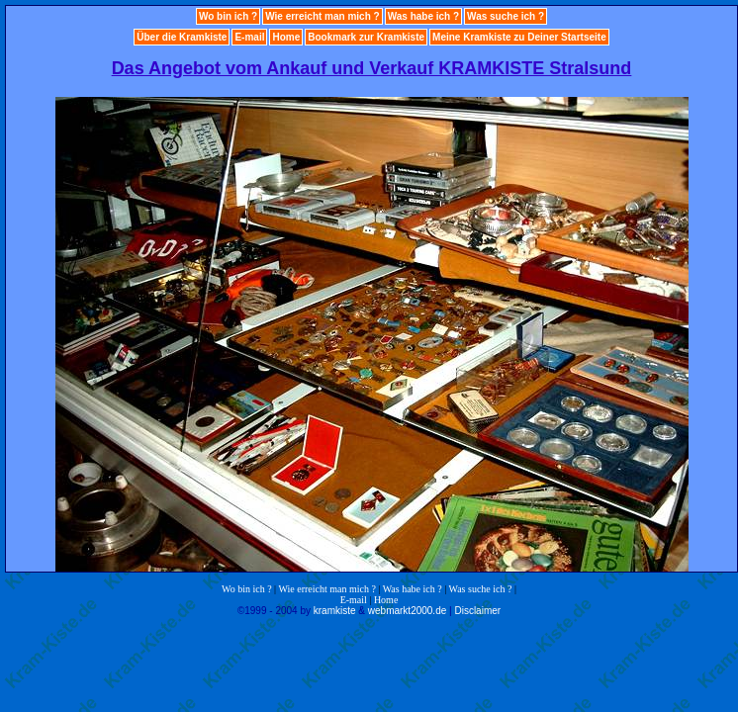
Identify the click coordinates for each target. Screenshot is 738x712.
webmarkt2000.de (407, 610)
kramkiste (335, 610)
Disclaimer (477, 610)
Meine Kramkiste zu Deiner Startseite (519, 37)
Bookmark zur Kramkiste (366, 37)
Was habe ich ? (423, 16)
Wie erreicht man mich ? (322, 16)
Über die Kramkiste (182, 37)
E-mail (249, 37)
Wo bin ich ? (228, 16)
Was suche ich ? (505, 16)
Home (286, 37)
